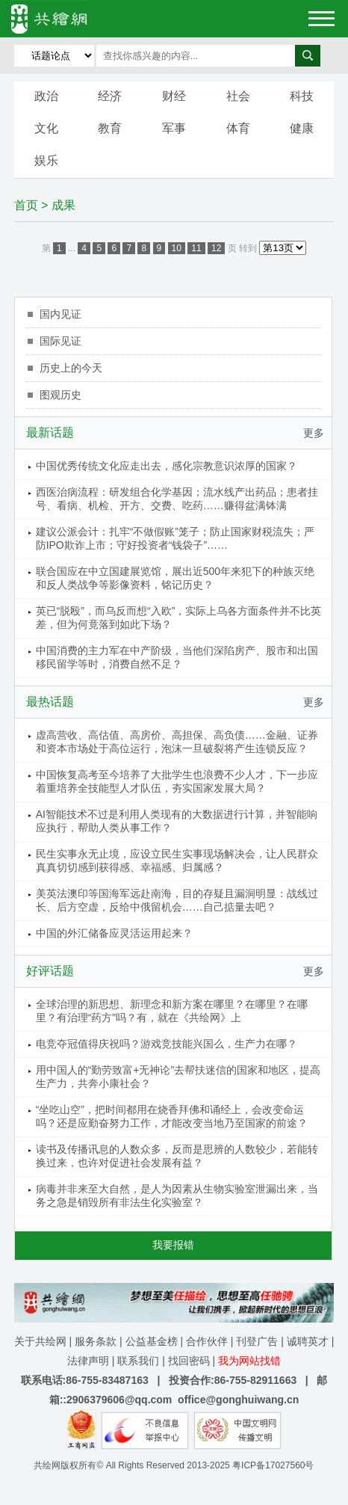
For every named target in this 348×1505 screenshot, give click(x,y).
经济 (110, 96)
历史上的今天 (71, 368)
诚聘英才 (308, 1341)
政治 (46, 96)
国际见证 (60, 341)
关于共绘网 (40, 1341)
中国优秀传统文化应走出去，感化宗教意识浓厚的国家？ (166, 466)
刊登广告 (257, 1341)
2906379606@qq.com (119, 1400)
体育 (238, 128)
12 (216, 248)
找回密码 (189, 1361)
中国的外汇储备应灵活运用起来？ (114, 933)
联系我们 (138, 1361)
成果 (63, 205)
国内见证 (60, 314)
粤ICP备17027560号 (273, 1465)
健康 (302, 128)
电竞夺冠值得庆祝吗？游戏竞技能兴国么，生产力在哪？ (166, 1044)
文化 (46, 128)
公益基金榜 (151, 1341)
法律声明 (88, 1361)
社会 (238, 96)
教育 (110, 128)
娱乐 (46, 160)
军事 (174, 128)
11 (196, 248)
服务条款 (95, 1341)
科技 (302, 96)
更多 (313, 433)
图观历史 (60, 395)
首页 (26, 205)
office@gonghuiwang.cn (238, 1400)
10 (176, 248)
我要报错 (173, 1245)
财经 (174, 96)
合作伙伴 (207, 1341)
